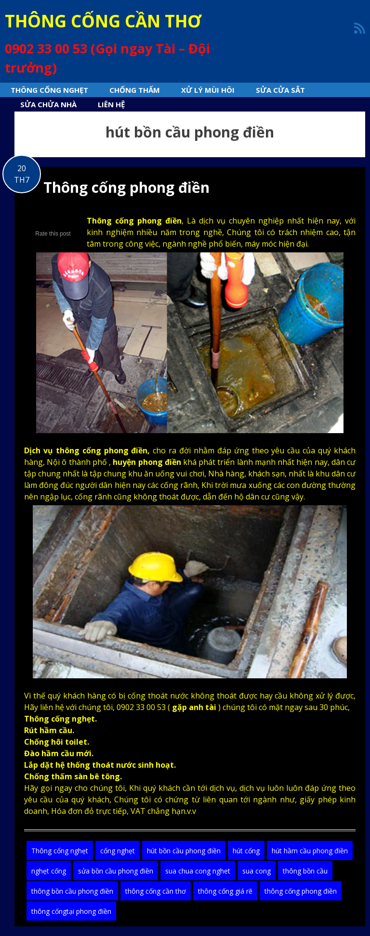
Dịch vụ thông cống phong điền (85, 450)
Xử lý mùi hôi (208, 90)
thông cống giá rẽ (225, 891)
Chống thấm (134, 90)
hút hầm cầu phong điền (310, 850)
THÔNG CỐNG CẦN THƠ (103, 21)
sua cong (256, 870)
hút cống (246, 850)
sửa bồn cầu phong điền (115, 870)
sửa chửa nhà (48, 104)
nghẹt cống (48, 870)
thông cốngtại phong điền (71, 911)
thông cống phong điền (300, 891)
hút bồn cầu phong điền (184, 850)
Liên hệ (111, 104)
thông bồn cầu (305, 870)
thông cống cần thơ (155, 891)
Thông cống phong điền (126, 187)
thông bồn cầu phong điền (72, 891)
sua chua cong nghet (197, 870)
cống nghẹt (117, 850)
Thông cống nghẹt (49, 90)
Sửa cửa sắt (280, 90)
